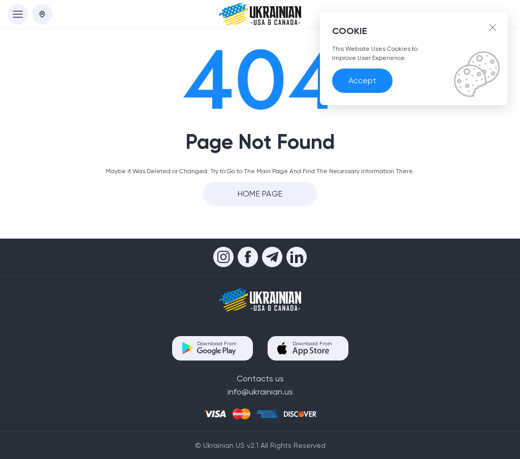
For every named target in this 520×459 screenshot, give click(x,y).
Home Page (260, 194)
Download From (216, 348)
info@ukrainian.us (260, 392)
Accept (362, 80)
